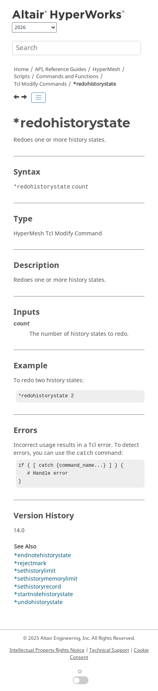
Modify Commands (40, 84)
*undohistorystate (38, 605)
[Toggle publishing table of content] (38, 97)
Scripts (22, 76)
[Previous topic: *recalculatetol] (17, 98)
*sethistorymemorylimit (45, 582)
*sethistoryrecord (37, 590)
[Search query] (76, 48)
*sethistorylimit (35, 574)
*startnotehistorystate (43, 597)
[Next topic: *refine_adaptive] (25, 98)
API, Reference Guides (60, 69)
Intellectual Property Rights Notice (47, 650)
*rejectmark (30, 566)
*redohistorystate (94, 84)
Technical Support (109, 650)
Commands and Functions (67, 76)
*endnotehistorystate (42, 558)
